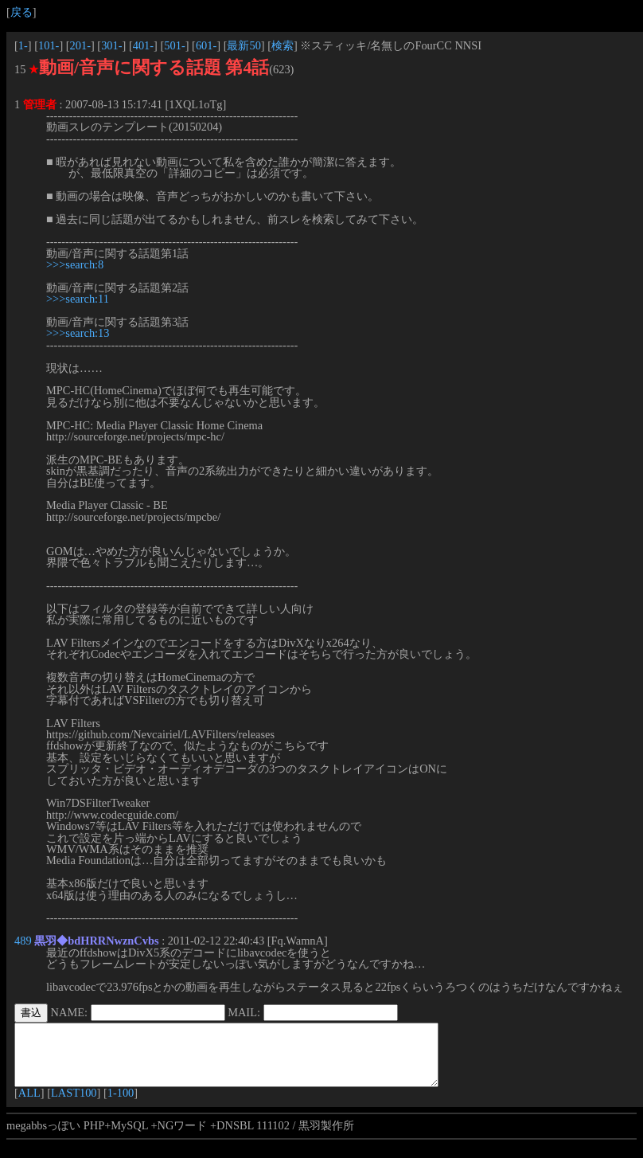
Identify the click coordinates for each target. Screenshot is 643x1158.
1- (23, 45)
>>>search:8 (74, 264)
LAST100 (74, 1104)
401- (143, 45)
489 (23, 940)
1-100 (120, 1104)
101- (48, 45)
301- (111, 45)
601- (206, 45)
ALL (29, 1104)
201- (80, 45)
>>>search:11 (77, 298)
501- (174, 45)
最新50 (243, 45)
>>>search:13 (78, 333)
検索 (282, 45)
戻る (21, 12)
